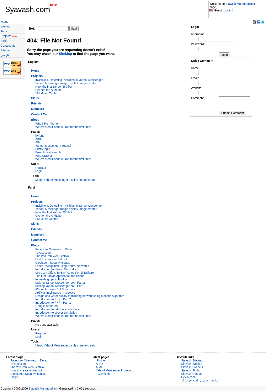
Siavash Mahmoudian (240, 3)
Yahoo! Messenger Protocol (53, 145)
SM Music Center (46, 93)
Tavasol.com (43, 252)
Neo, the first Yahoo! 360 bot (53, 86)
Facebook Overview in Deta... (29, 360)
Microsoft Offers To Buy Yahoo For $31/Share (64, 272)
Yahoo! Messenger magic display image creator (66, 83)
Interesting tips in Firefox (51, 279)
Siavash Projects (192, 367)
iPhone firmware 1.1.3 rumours (55, 289)
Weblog (5, 26)
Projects (9, 36)
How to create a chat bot (51, 259)
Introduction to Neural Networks (55, 269)
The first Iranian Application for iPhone (60, 276)
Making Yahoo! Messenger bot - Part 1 (60, 286)
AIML (38, 142)
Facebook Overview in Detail (53, 249)
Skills (4, 40)
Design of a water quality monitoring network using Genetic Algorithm (79, 296)
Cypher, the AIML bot (48, 90)
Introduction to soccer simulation (56, 312)
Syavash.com (27, 9)
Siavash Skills (190, 370)
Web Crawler (43, 155)
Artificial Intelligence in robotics (55, 292)
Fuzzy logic (42, 149)
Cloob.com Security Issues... (28, 373)
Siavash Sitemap (192, 360)
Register (40, 167)
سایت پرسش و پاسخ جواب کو (199, 380)
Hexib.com (188, 377)
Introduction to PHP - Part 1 (53, 302)
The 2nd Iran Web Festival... (28, 367)
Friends (36, 103)
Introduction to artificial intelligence (57, 309)
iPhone (39, 135)
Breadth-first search (48, 152)
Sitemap (6, 50)
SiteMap (65, 54)
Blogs (35, 119)
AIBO (38, 139)
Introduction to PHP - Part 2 (53, 299)
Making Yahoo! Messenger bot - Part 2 (60, 282)
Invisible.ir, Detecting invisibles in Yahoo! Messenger (69, 80)
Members (37, 108)
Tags (4, 31)
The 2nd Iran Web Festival (52, 256)
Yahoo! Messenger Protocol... (115, 370)
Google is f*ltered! (46, 306)
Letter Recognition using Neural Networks (62, 266)
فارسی (5, 55)
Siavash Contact (191, 373)
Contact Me (8, 45)
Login (228, 10)
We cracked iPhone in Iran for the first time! (63, 127)
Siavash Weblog (191, 363)
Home (4, 21)
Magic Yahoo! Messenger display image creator (65, 179)
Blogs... (15, 377)
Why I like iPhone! (47, 123)
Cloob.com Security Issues (52, 262)
